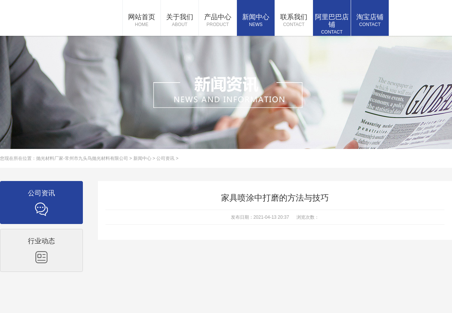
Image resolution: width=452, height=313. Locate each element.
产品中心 (218, 20)
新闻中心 (256, 20)
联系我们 (294, 20)
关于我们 (180, 20)
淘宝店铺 (370, 20)
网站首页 (141, 20)
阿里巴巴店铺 (332, 24)
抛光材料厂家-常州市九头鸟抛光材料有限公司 (82, 158)
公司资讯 (165, 158)
